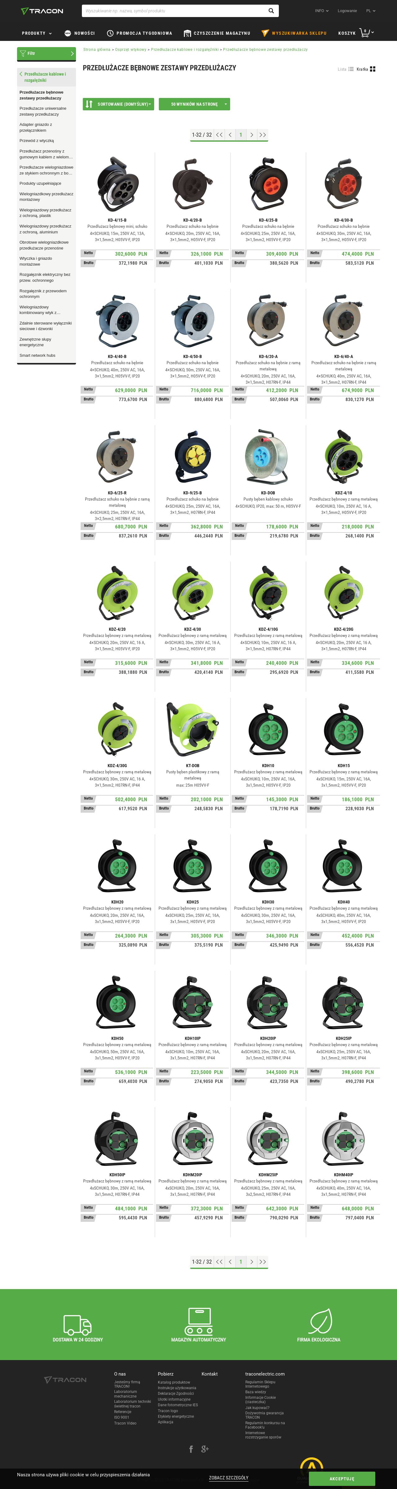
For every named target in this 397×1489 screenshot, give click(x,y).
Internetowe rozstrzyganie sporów (263, 1435)
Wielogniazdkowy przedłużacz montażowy (46, 197)
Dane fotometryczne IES (178, 1405)
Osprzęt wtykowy (131, 49)
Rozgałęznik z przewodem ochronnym (43, 294)
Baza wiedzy (255, 1392)
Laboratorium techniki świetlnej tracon (132, 1403)
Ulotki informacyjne (174, 1399)
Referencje (122, 1412)
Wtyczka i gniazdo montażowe (36, 261)
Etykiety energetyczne (176, 1416)
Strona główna (97, 49)
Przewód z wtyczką (37, 140)
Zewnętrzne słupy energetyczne (35, 342)
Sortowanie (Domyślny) (118, 104)
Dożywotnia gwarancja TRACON (264, 1415)
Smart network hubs (38, 355)
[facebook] (191, 1450)
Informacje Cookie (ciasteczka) (260, 1399)
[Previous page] (230, 135)
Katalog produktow (174, 1382)
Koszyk (347, 33)
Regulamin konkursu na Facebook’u (265, 1425)
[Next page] (252, 135)
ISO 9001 (121, 1417)
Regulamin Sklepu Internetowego (260, 1384)
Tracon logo (168, 1411)
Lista (342, 69)
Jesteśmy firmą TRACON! (127, 1384)
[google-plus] (205, 1450)
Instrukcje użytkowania (177, 1388)
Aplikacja (165, 1422)
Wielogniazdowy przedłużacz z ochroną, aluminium (45, 229)
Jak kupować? (257, 1408)
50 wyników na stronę (199, 104)
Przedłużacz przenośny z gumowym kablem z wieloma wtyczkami (45, 154)
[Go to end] (262, 135)
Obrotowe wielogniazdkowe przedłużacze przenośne (44, 245)
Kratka (362, 69)
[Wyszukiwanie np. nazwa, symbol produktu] (180, 11)
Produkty (34, 33)
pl (368, 10)
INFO (319, 10)
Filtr (31, 53)
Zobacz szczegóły (228, 1478)
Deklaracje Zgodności (176, 1393)
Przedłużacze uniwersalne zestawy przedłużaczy (43, 111)
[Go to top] (219, 135)
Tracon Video (125, 1423)
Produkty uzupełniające (40, 183)
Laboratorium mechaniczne (125, 1394)
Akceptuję (342, 1478)
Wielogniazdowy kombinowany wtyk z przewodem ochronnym (40, 310)
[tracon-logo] (42, 11)
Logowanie (347, 10)
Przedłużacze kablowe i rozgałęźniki (185, 49)
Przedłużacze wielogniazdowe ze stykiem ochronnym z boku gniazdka (46, 170)
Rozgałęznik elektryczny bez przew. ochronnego (45, 277)
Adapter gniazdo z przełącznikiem (36, 127)
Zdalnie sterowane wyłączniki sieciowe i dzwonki (46, 326)
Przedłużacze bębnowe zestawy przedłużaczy (42, 95)
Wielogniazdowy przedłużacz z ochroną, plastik (45, 213)
